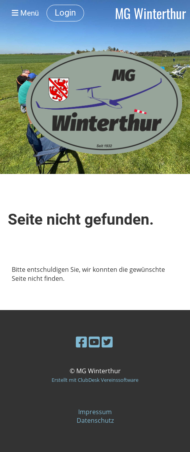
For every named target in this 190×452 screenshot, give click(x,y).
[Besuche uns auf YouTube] (94, 341)
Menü (25, 13)
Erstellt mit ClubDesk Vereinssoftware (95, 379)
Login (65, 13)
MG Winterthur (150, 13)
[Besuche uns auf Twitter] (107, 341)
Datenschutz (95, 420)
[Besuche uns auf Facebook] (81, 341)
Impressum (95, 412)
